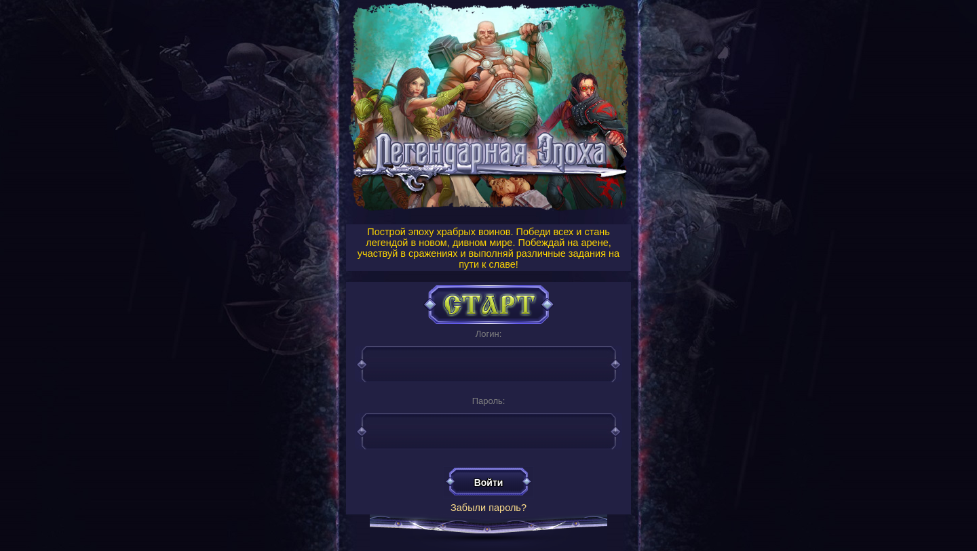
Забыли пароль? (488, 507)
